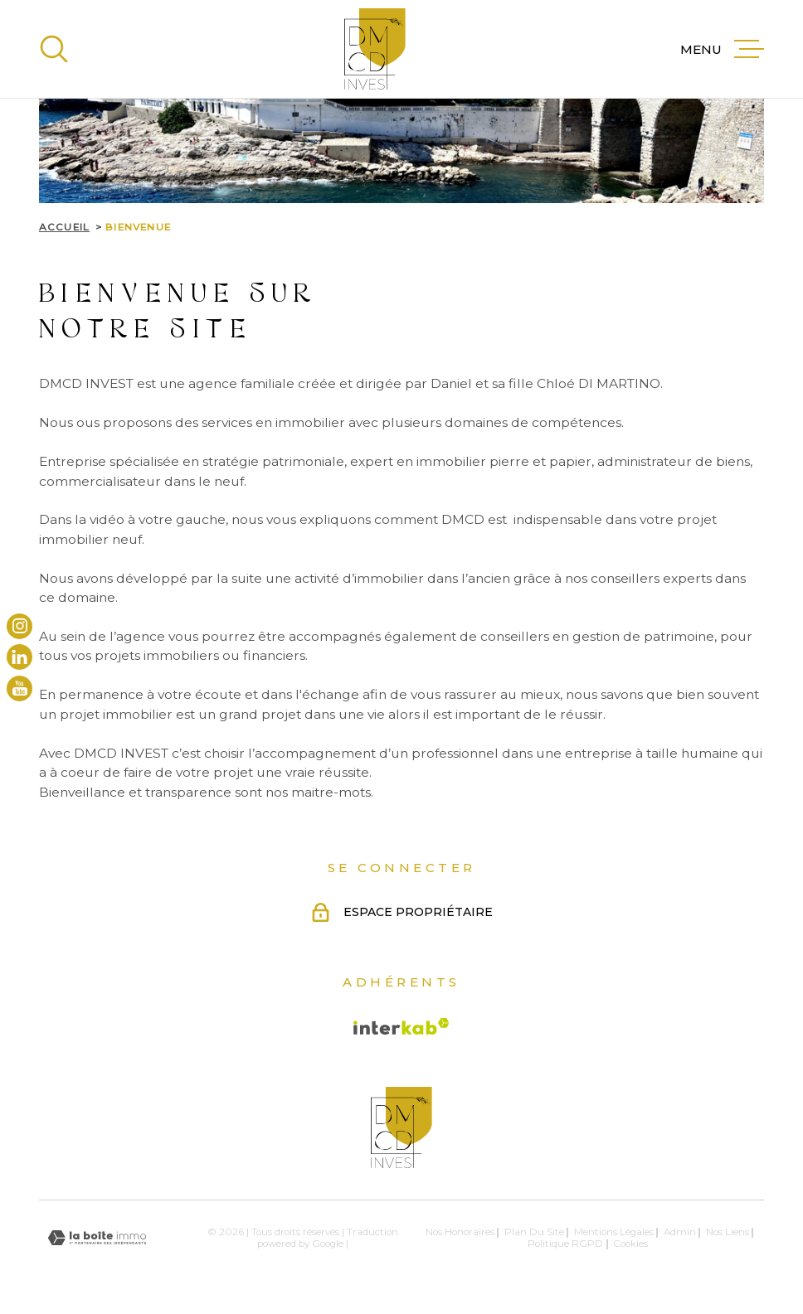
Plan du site (534, 1232)
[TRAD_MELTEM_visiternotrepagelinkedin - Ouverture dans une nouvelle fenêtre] (19, 657)
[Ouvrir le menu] (722, 49)
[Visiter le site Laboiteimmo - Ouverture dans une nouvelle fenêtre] (97, 1238)
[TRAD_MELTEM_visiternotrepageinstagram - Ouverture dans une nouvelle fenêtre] (19, 625)
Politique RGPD (565, 1243)
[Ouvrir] (54, 49)
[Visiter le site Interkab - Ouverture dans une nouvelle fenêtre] (401, 1026)
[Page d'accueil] (375, 49)
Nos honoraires (460, 1232)
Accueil (64, 227)
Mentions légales (614, 1232)
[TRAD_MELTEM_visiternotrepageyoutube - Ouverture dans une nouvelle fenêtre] (19, 688)
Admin (680, 1232)
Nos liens (727, 1232)
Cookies (630, 1244)
